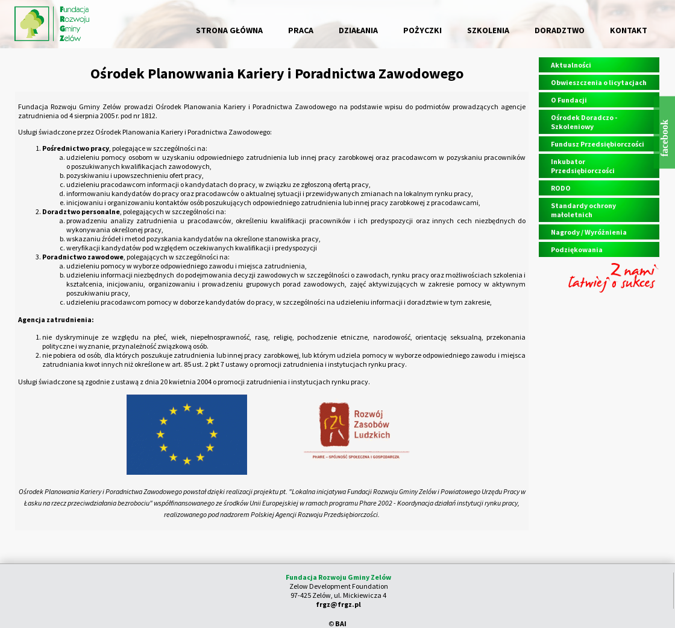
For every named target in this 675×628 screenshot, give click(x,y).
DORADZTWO (560, 30)
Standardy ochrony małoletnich (583, 210)
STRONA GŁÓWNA (229, 30)
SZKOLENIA (488, 30)
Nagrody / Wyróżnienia (589, 231)
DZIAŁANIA (358, 30)
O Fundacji (569, 99)
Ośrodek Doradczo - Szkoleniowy (584, 122)
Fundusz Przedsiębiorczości (597, 143)
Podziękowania (577, 249)
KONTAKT (628, 30)
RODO (561, 187)
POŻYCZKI (422, 30)
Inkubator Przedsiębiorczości (583, 166)
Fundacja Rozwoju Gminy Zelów (338, 577)
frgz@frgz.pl (338, 604)
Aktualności (571, 64)
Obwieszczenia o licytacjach (599, 82)
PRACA (300, 30)
